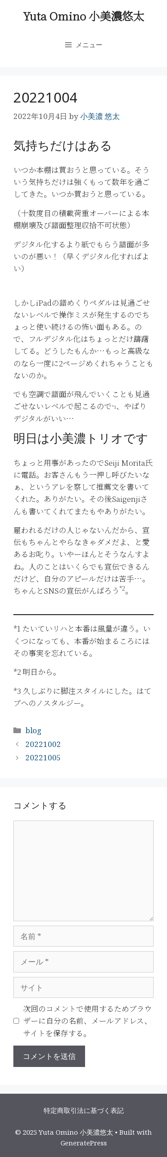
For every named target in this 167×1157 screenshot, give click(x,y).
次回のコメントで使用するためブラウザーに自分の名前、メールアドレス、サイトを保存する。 (87, 1020)
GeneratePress (84, 1142)
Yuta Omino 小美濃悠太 (83, 16)
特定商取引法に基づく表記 (84, 1110)
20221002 (43, 744)
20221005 (43, 757)
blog (33, 730)
